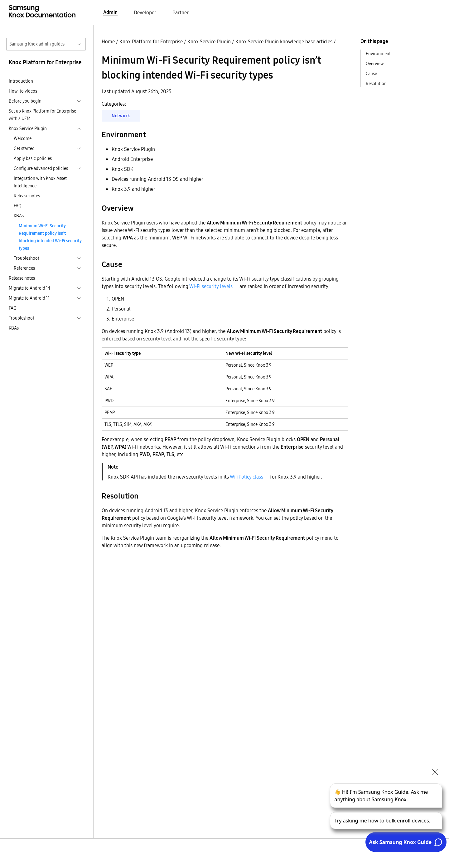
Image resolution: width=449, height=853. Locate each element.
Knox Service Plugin (209, 41)
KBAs (19, 216)
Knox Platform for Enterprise (151, 41)
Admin (110, 12)
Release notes (27, 196)
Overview (375, 63)
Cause (371, 73)
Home (108, 41)
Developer (145, 12)
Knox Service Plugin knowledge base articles (283, 41)
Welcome (22, 138)
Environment (378, 54)
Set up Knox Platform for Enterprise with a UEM (42, 115)
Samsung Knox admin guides (37, 44)
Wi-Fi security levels (211, 286)
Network (121, 116)
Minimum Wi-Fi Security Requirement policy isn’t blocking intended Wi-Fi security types (50, 237)
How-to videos (23, 91)
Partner (180, 12)
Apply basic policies (33, 158)
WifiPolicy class (246, 476)
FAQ (18, 206)
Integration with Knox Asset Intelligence (40, 182)
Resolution (376, 83)
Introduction (21, 81)
